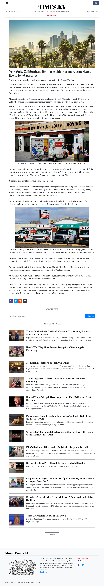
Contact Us (21, 582)
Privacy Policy (35, 582)
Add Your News (52, 15)
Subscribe (90, 316)
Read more (44, 572)
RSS (80, 561)
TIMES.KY (52, 7)
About (28, 582)
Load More (52, 534)
